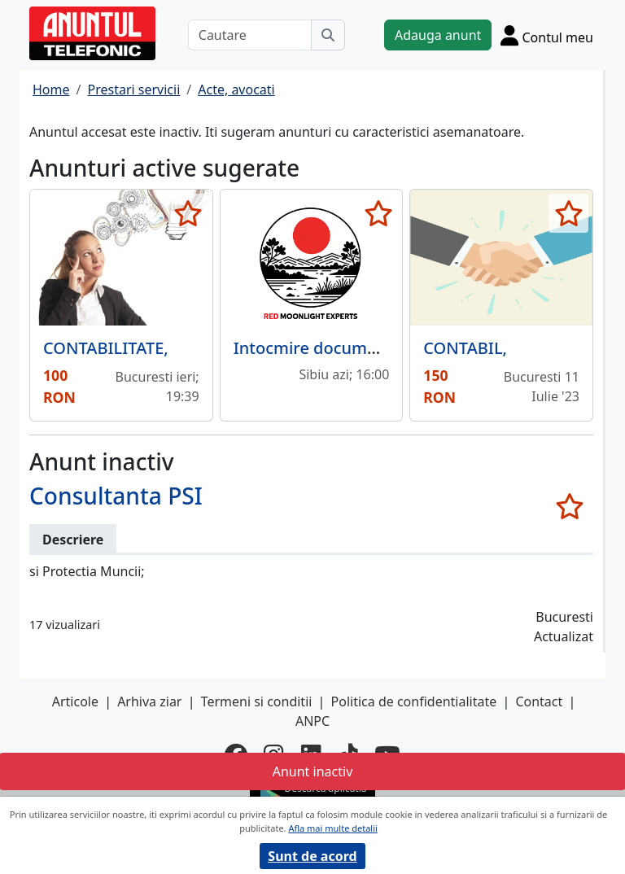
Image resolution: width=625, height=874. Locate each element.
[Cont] (547, 35)
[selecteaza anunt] (188, 213)
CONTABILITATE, (105, 348)
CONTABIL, (465, 348)
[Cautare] (250, 35)
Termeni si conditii (256, 701)
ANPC (312, 721)
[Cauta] (328, 35)
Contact (538, 701)
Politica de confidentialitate (414, 701)
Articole (75, 701)
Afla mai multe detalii (332, 828)
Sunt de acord (312, 856)
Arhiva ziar (149, 701)
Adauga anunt (438, 35)
